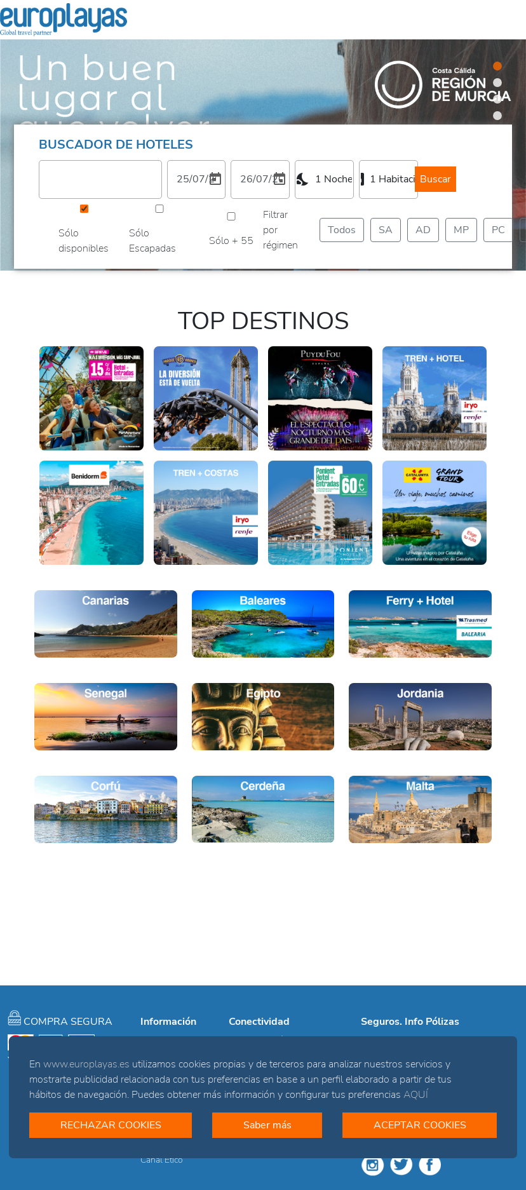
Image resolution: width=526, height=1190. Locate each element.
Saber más (267, 1125)
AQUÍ (415, 1095)
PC (498, 229)
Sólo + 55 (231, 241)
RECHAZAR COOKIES (110, 1125)
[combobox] (324, 179)
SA (386, 229)
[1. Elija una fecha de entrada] (196, 179)
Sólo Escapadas (152, 240)
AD (423, 229)
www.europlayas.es (86, 1064)
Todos (342, 229)
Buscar (435, 179)
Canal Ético (161, 1160)
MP (461, 229)
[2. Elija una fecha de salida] (260, 179)
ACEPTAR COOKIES (420, 1125)
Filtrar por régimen (280, 230)
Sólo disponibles (83, 240)
